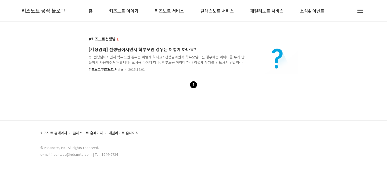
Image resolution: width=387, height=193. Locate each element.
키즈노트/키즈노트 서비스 (106, 69)
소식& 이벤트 (312, 11)
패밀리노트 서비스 (267, 11)
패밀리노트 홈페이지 (124, 133)
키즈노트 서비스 (169, 11)
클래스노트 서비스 (217, 11)
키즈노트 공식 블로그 (43, 11)
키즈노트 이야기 (123, 11)
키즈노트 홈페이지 (53, 133)
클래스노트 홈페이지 (88, 133)
